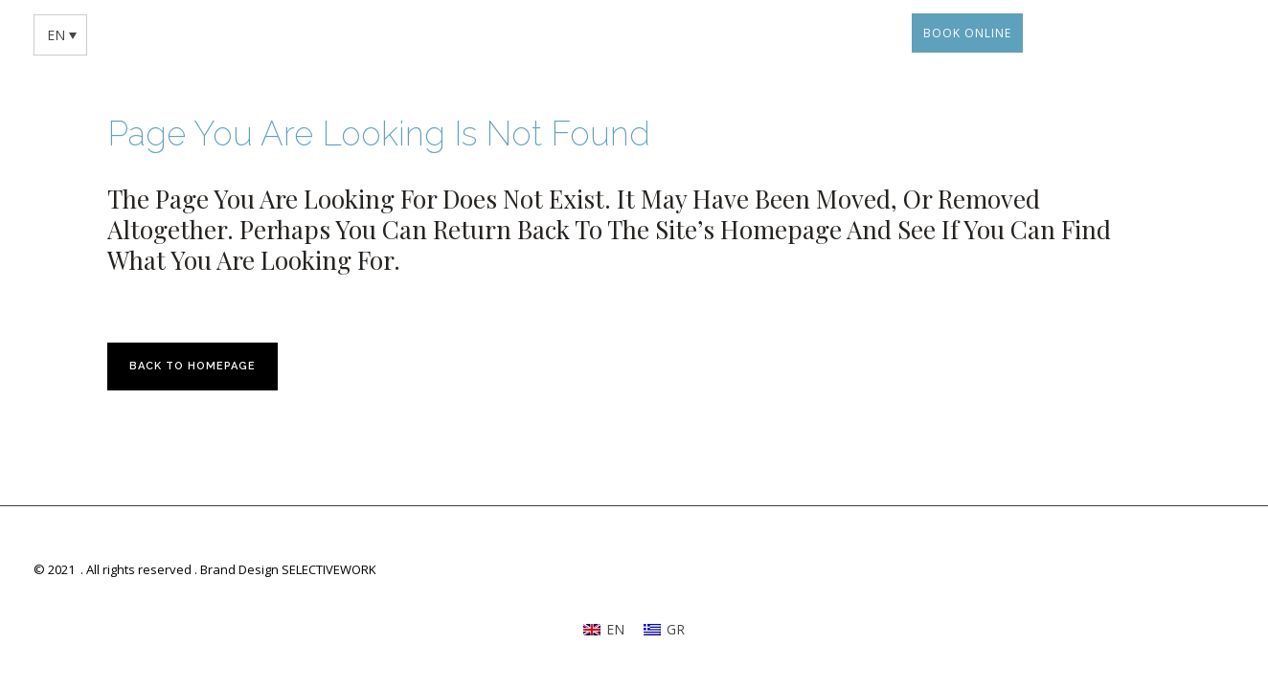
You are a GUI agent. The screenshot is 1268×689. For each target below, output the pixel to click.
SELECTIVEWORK (329, 569)
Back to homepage (192, 366)
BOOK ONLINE (967, 33)
